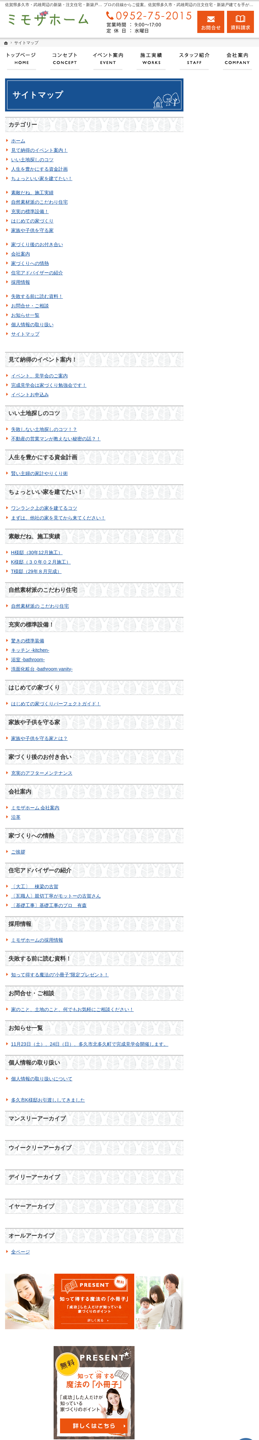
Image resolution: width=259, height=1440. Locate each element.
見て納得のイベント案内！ (39, 150)
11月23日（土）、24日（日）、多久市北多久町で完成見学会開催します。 (90, 1044)
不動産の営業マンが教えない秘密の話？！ (56, 438)
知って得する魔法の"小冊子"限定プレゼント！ (60, 974)
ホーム (18, 140)
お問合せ (210, 22)
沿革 (16, 817)
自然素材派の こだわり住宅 (40, 606)
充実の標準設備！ (30, 211)
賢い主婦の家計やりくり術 (39, 473)
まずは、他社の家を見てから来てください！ (58, 518)
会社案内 (20, 254)
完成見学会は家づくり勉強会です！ (49, 385)
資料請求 (240, 22)
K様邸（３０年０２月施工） (41, 562)
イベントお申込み (30, 394)
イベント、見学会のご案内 (39, 375)
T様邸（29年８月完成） (36, 571)
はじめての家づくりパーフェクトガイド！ (56, 703)
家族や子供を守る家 (32, 230)
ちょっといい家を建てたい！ (42, 178)
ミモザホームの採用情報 (37, 940)
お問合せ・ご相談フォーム (218, 1381)
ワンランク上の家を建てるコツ (44, 508)
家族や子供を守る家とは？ (39, 738)
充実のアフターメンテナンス (42, 773)
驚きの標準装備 (27, 640)
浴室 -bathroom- (28, 659)
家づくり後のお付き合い (37, 244)
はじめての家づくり (32, 221)
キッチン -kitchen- (30, 650)
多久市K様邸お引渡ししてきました (48, 1100)
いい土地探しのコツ (32, 159)
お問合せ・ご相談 (30, 305)
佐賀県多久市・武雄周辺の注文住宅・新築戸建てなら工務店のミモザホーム (149, 1428)
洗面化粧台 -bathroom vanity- (42, 669)
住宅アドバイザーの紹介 (37, 272)
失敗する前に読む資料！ (37, 296)
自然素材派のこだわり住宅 (39, 202)
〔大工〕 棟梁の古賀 (34, 886)
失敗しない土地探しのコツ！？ (44, 429)
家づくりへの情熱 (30, 263)
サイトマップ (25, 334)
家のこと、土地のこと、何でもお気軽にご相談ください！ (72, 1009)
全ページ (20, 1251)
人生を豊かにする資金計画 (39, 169)
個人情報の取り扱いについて (42, 1078)
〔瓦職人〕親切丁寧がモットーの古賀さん (56, 896)
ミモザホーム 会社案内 (35, 807)
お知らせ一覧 (25, 315)
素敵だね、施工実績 (32, 192)
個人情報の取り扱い (32, 324)
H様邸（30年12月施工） (37, 552)
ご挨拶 (18, 852)
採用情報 (20, 282)
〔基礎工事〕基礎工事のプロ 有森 (49, 905)
